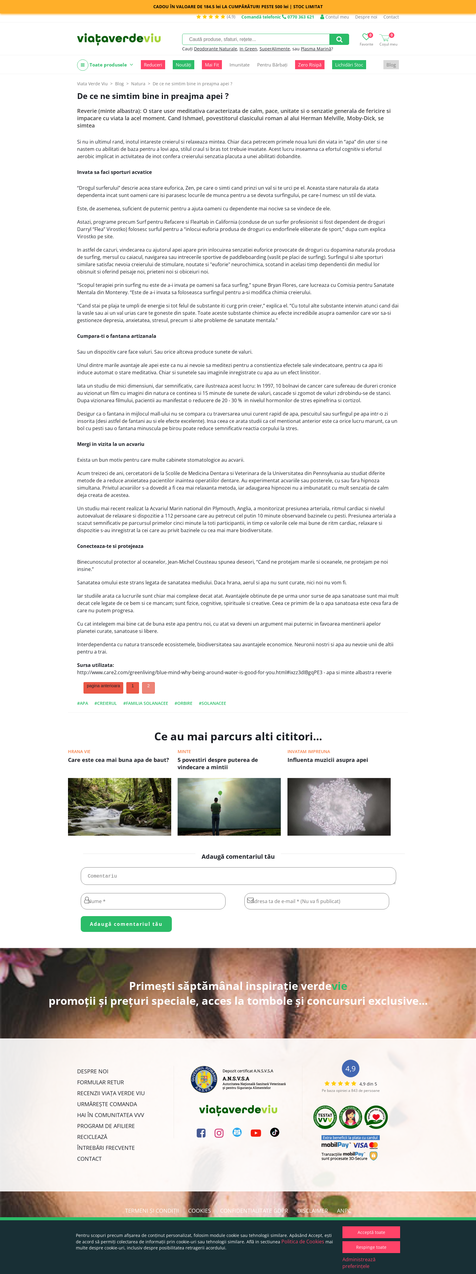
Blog (391, 65)
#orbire (183, 703)
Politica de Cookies (302, 1241)
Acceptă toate (371, 1232)
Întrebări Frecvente (106, 1150)
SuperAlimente (275, 49)
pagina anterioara (103, 685)
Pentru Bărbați (272, 65)
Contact (391, 17)
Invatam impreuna (308, 751)
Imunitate (239, 65)
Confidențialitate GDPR (254, 1213)
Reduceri (153, 65)
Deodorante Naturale (215, 49)
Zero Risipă (309, 65)
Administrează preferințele (359, 1262)
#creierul (105, 703)
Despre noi (366, 17)
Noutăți (183, 65)
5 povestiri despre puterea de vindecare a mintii (218, 763)
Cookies (199, 1213)
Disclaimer (312, 1213)
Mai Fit (212, 65)
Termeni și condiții (152, 1213)
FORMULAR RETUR (100, 1084)
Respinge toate (371, 1247)
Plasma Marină (316, 49)
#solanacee (212, 703)
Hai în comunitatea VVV (110, 1117)
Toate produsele (105, 65)
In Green (248, 49)
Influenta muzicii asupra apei (327, 759)
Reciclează (92, 1139)
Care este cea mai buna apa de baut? (118, 759)
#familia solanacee (145, 703)
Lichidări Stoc (349, 65)
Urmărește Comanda (107, 1106)
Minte (184, 751)
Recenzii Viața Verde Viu (111, 1095)
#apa (82, 703)
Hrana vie (79, 751)
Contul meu (334, 17)
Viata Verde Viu (92, 84)
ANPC (344, 1213)
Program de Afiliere (106, 1128)
